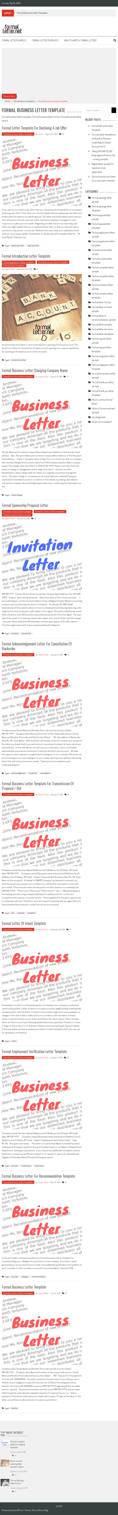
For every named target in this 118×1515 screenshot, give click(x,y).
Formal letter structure (102, 329)
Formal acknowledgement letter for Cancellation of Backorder (37, 646)
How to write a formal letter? (80, 40)
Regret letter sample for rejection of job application (103, 167)
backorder (33, 773)
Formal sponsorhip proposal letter (25, 505)
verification (39, 1166)
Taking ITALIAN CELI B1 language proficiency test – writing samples (103, 155)
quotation (31, 913)
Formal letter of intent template (24, 923)
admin (40, 134)
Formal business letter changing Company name (35, 370)
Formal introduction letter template (26, 256)
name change (17, 495)
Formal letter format (101, 302)
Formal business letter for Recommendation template (38, 1176)
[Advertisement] (59, 70)
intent (14, 1041)
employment (26, 1166)
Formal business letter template (18, 134)
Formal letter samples (14, 40)
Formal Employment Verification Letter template (34, 1051)
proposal (15, 633)
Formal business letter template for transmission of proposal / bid (38, 785)
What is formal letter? (102, 421)
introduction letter (19, 360)
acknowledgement (19, 773)
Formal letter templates (45, 40)
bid (13, 913)
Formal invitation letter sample (17, 514)
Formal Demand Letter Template (32, 12)
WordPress (18, 1510)
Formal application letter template (18, 262)
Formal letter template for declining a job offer (34, 128)
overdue (15, 1408)
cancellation (45, 773)
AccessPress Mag (40, 1510)
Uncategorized (98, 417)
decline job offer (18, 245)
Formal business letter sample (17, 511)
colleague (24, 1276)
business (15, 1166)
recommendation (38, 1276)
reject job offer (33, 245)
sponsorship (26, 633)
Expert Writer (9, 269)
